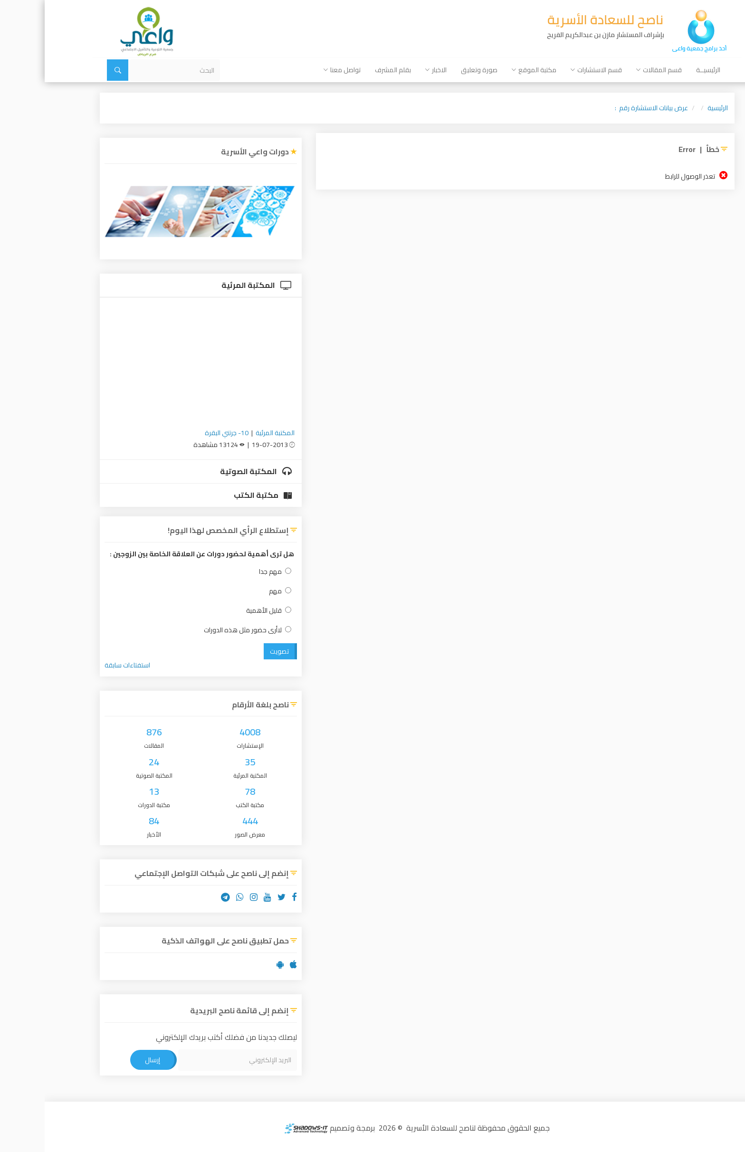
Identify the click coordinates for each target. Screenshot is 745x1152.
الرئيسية (673, 108)
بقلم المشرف (348, 70)
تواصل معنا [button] (297, 70)
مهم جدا (230, 572)
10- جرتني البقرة (182, 433)
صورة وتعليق (434, 70)
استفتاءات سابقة (82, 665)
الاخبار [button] (391, 70)
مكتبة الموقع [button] (489, 70)
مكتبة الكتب (218, 495)
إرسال (107, 1060)
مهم (235, 591)
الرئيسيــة (663, 70)
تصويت (234, 651)
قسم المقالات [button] (614, 70)
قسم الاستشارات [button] (551, 70)
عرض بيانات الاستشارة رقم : (606, 108)
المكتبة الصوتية (211, 471)
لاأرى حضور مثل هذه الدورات (203, 630)
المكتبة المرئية (212, 285)
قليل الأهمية (224, 611)
